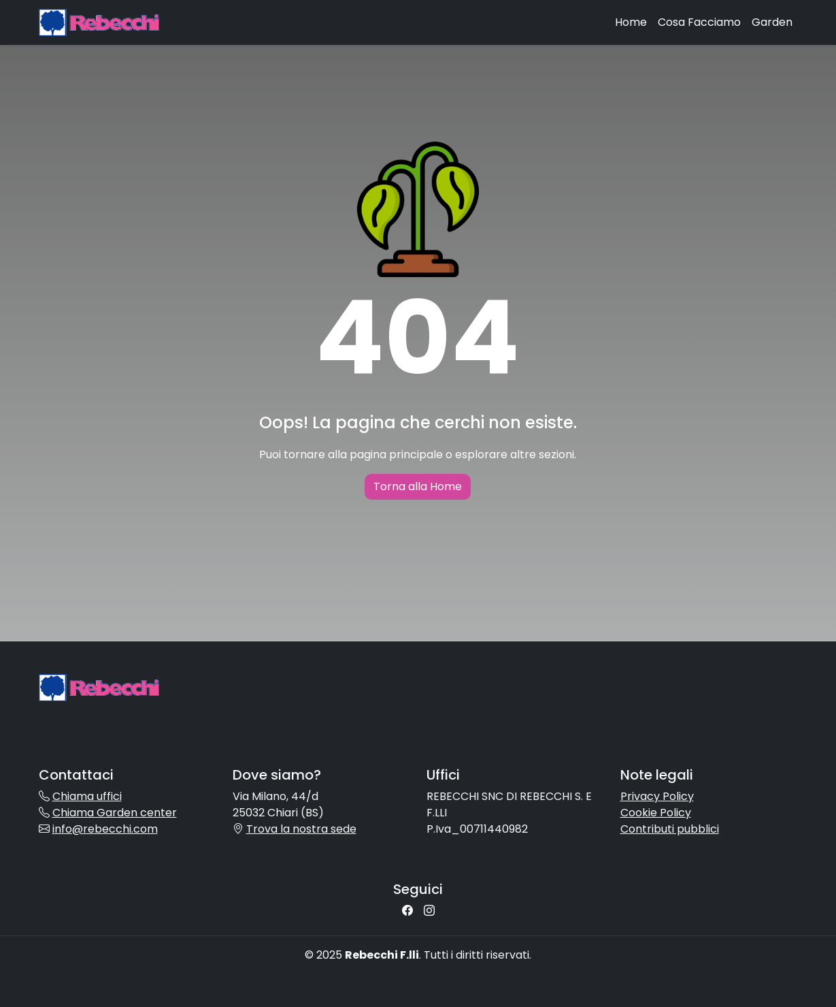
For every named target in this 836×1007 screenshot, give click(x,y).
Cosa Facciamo (699, 22)
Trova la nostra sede (301, 829)
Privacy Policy (657, 796)
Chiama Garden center (114, 812)
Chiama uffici (87, 796)
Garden (772, 22)
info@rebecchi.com (105, 829)
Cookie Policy (655, 812)
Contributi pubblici (669, 829)
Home (631, 22)
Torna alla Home (417, 486)
